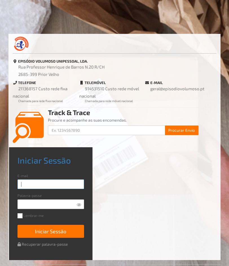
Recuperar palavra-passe (42, 244)
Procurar (181, 130)
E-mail (22, 176)
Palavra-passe (29, 196)
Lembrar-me (30, 216)
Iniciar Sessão (50, 231)
